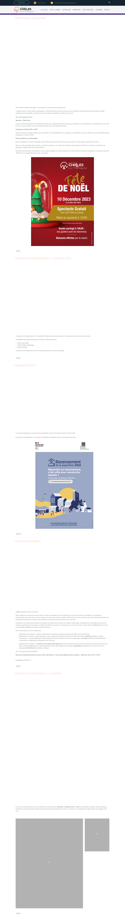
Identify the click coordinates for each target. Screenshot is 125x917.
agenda (18, 251)
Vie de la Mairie (55, 9)
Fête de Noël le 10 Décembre (30, 18)
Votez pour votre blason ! (28, 541)
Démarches (77, 9)
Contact (107, 9)
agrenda (18, 534)
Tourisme (99, 9)
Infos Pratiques (88, 9)
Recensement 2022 (25, 365)
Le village (44, 9)
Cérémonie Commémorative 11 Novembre (38, 673)
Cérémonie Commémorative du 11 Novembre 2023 (43, 258)
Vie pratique (66, 9)
